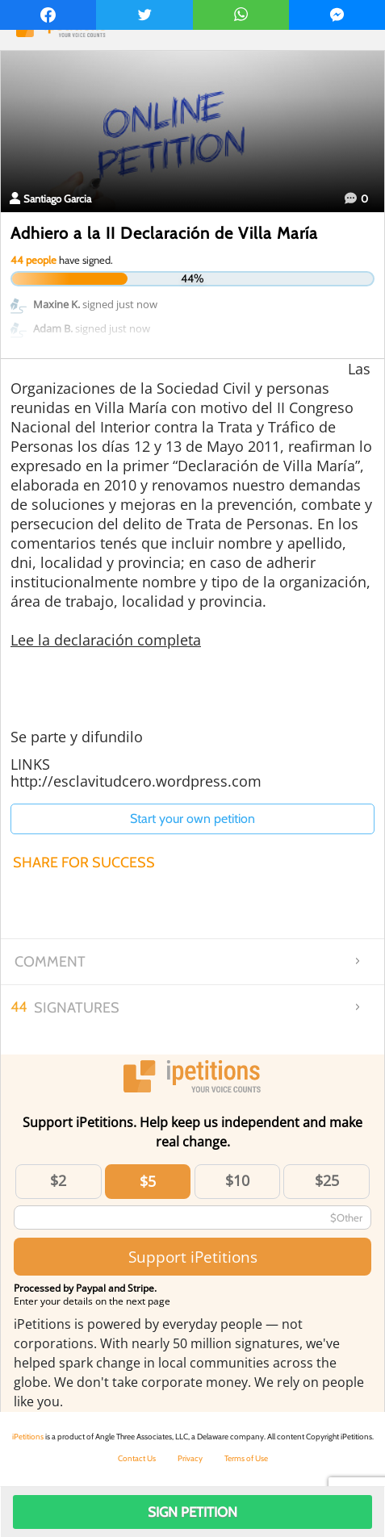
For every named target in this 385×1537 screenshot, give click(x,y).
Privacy (190, 1458)
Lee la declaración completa (105, 639)
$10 (237, 1180)
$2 (58, 1180)
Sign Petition (192, 1512)
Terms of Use (246, 1458)
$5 (148, 1181)
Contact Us (137, 1458)
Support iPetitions (192, 1257)
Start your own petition (192, 818)
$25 (327, 1180)
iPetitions (28, 1436)
